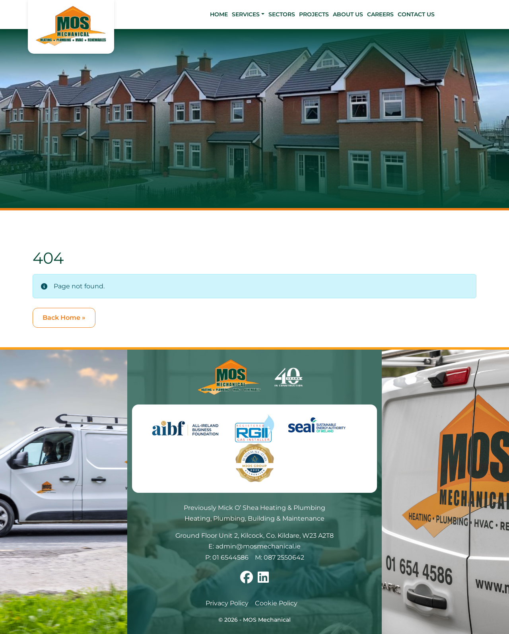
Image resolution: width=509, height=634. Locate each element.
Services (246, 14)
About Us (348, 14)
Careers (380, 14)
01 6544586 (230, 557)
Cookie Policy (276, 603)
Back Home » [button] (64, 317)
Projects (314, 14)
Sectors (281, 14)
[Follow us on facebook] (246, 579)
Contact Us (416, 14)
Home (219, 14)
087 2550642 (284, 557)
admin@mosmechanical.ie (258, 546)
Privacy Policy (227, 603)
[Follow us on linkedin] (263, 579)
